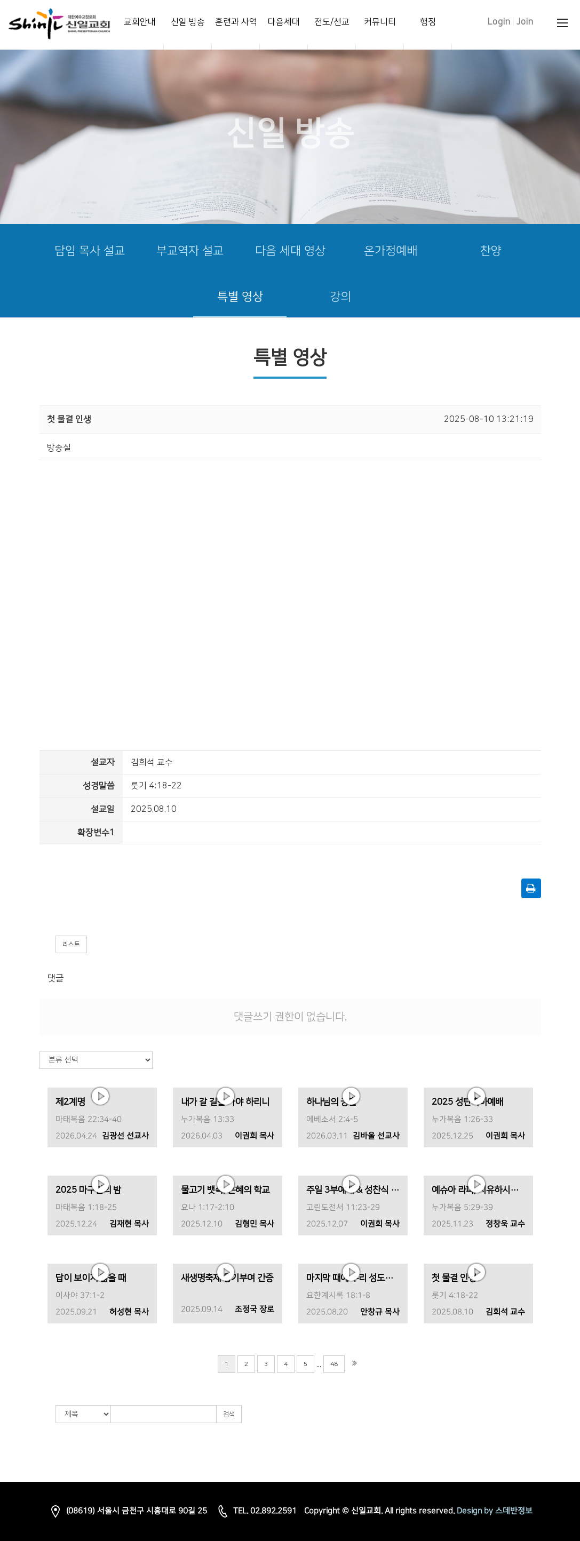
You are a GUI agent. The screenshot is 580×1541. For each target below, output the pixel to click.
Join (525, 22)
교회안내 (140, 22)
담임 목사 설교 (89, 251)
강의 (340, 297)
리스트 (71, 944)
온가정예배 (390, 251)
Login (499, 22)
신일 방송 (188, 22)
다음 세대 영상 (290, 251)
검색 (229, 1414)
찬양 (491, 251)
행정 (428, 22)
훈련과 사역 (236, 22)
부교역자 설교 (190, 251)
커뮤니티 (380, 22)
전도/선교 (331, 22)
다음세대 (284, 22)
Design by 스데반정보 (495, 1510)
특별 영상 (240, 297)
